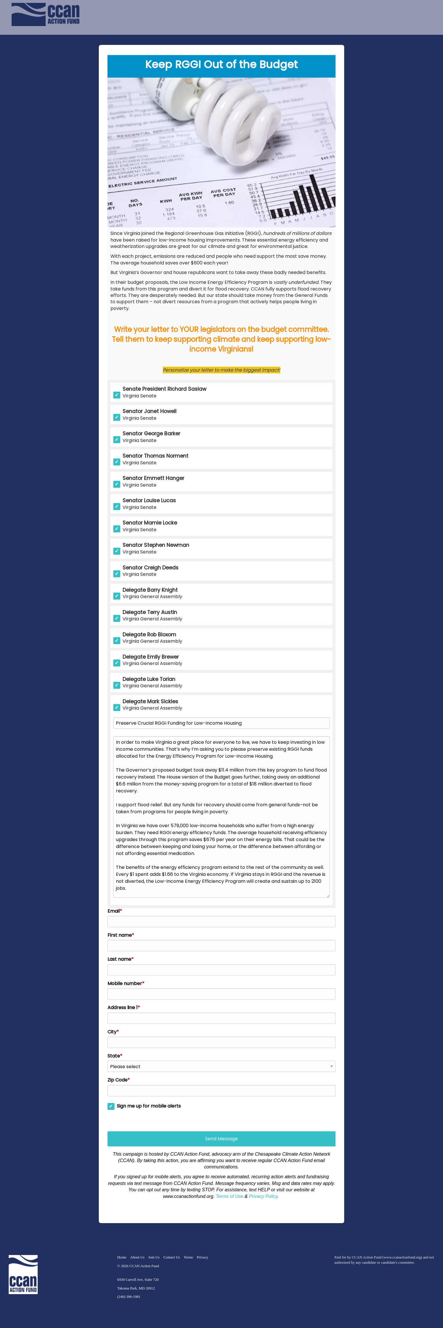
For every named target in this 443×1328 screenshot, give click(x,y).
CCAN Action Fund (144, 1266)
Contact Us (171, 1257)
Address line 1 (122, 1007)
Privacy (202, 1257)
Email (113, 911)
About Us (137, 1257)
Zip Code (117, 1080)
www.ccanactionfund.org (402, 1257)
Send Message (221, 1138)
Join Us (154, 1257)
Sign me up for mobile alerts (149, 1106)
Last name (119, 959)
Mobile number (124, 983)
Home (121, 1257)
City (111, 1032)
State (113, 1056)
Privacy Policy (263, 1196)
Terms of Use (229, 1196)
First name (119, 935)
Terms (188, 1257)
